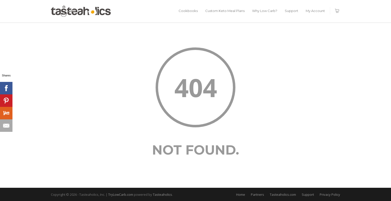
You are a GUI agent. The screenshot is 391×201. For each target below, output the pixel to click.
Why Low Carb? (264, 11)
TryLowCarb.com (121, 194)
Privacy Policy (330, 194)
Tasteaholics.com (283, 194)
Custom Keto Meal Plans (225, 11)
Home (240, 194)
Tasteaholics (162, 194)
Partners (257, 194)
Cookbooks (188, 11)
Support (291, 11)
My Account (315, 11)
